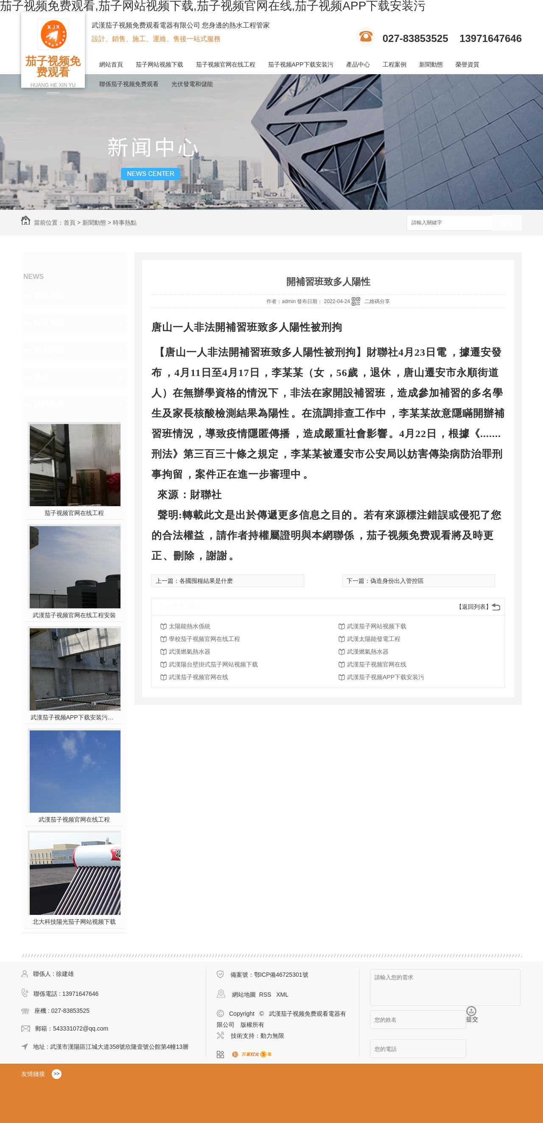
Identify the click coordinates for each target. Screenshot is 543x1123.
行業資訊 (49, 323)
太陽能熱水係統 (189, 626)
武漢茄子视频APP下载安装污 (385, 677)
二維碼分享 (377, 301)
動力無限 (272, 1035)
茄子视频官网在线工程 (225, 64)
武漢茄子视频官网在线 (376, 664)
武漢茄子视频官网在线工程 (74, 819)
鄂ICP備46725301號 (281, 974)
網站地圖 (244, 994)
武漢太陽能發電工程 (373, 638)
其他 (41, 377)
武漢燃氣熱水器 (189, 651)
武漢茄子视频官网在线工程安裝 (74, 615)
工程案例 (394, 64)
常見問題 (49, 350)
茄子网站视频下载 (159, 64)
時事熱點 (125, 222)
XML (282, 994)
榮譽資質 (467, 64)
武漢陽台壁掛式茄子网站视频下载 (213, 664)
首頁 (70, 222)
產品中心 (358, 64)
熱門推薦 (49, 404)
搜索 (507, 223)
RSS (266, 994)
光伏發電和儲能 (192, 84)
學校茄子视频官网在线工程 (204, 638)
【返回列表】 (474, 606)
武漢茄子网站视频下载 (376, 626)
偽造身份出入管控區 (397, 580)
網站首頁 (111, 64)
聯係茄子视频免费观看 (129, 84)
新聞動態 (431, 64)
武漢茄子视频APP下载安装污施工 (74, 717)
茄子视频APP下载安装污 (300, 64)
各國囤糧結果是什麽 (206, 580)
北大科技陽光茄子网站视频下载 (74, 921)
